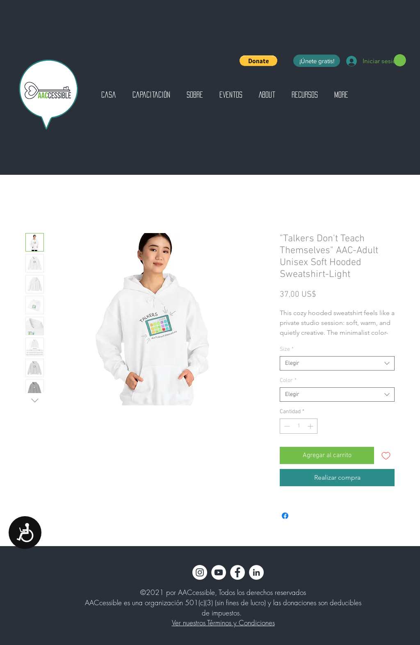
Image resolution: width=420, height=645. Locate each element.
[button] (258, 60)
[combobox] (337, 363)
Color (288, 380)
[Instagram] (199, 572)
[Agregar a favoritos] (386, 455)
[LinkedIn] (256, 572)
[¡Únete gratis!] (316, 61)
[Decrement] (286, 426)
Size (287, 349)
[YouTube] (218, 572)
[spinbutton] (298, 426)
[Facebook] (237, 572)
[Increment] (311, 426)
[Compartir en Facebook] (285, 516)
